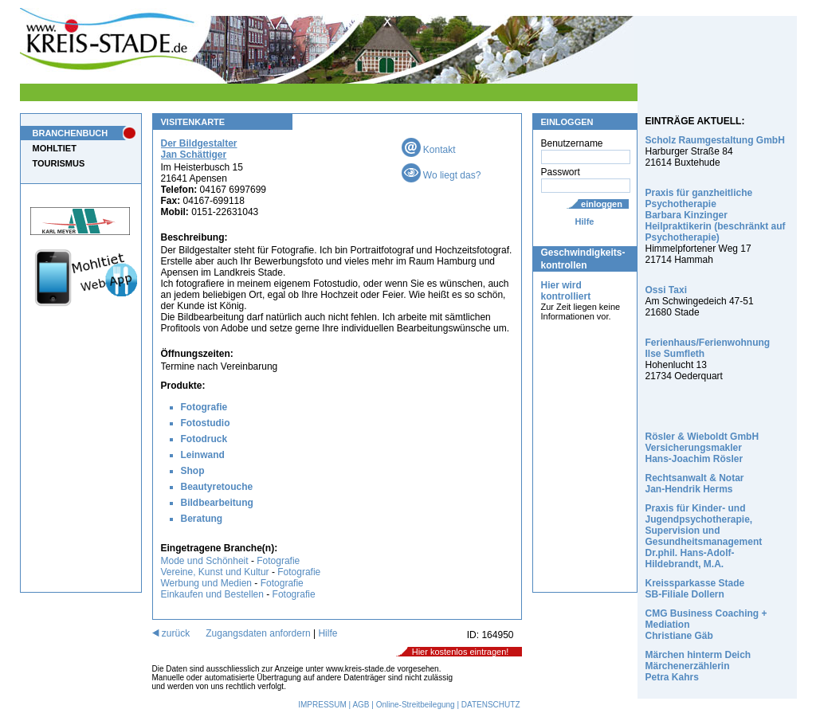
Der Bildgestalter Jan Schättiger (199, 149)
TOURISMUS (59, 163)
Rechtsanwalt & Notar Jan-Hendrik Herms (694, 483)
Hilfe (584, 221)
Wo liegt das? (441, 175)
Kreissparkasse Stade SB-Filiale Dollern (695, 589)
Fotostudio (205, 423)
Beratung (202, 518)
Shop (193, 470)
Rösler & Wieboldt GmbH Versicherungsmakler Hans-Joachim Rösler (702, 447)
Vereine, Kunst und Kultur (215, 572)
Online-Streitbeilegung (415, 704)
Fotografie (204, 407)
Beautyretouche (217, 486)
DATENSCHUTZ (490, 704)
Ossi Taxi (666, 290)
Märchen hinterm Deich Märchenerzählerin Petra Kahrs (698, 666)
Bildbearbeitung (217, 502)
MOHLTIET (54, 148)
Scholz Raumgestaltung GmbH (715, 140)
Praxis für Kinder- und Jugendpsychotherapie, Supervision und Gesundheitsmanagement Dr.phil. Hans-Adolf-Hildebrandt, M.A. (704, 536)
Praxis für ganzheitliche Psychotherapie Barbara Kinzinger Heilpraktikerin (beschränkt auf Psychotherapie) (715, 215)
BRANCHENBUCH (70, 133)
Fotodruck (204, 439)
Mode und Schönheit (205, 560)
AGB (360, 704)
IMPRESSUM (322, 704)
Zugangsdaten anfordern (258, 633)
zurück (171, 633)
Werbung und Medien (207, 583)
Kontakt (429, 149)
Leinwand (203, 454)
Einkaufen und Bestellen (212, 594)
